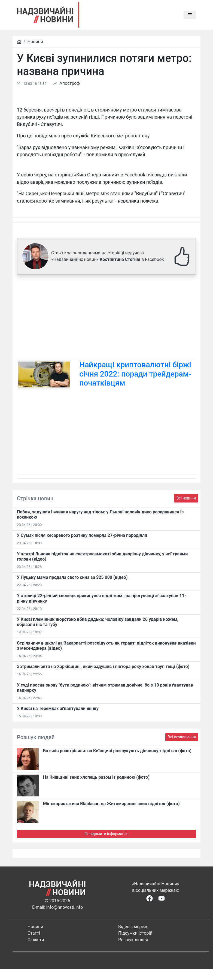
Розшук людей (133, 939)
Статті (34, 933)
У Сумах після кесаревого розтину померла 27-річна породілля (82, 535)
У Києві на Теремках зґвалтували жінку (58, 708)
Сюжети (36, 939)
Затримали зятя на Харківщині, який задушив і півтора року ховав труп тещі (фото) (103, 666)
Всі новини (186, 498)
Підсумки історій (135, 933)
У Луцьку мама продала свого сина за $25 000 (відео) (72, 577)
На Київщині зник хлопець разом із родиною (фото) (96, 777)
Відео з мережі (133, 926)
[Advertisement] (106, 317)
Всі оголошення (182, 737)
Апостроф (69, 83)
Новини (35, 41)
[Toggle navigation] (190, 15)
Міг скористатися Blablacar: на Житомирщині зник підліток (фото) (111, 803)
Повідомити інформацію (106, 834)
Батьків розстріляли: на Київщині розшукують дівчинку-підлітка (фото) (117, 750)
